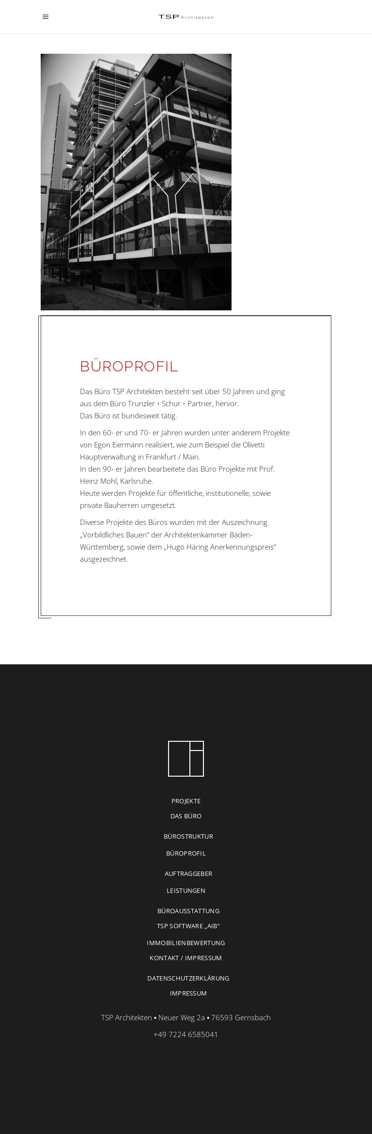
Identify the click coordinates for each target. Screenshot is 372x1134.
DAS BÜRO (186, 816)
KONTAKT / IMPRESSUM (186, 957)
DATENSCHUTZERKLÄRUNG (188, 978)
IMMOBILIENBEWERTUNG (186, 942)
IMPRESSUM (188, 993)
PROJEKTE (186, 801)
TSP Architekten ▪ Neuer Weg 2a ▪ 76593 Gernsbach (186, 1017)
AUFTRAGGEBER (189, 873)
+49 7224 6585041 (186, 1034)
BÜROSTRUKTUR (188, 836)
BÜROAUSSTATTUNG (188, 910)
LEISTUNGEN (186, 890)
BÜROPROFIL (186, 853)
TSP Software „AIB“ (188, 925)
